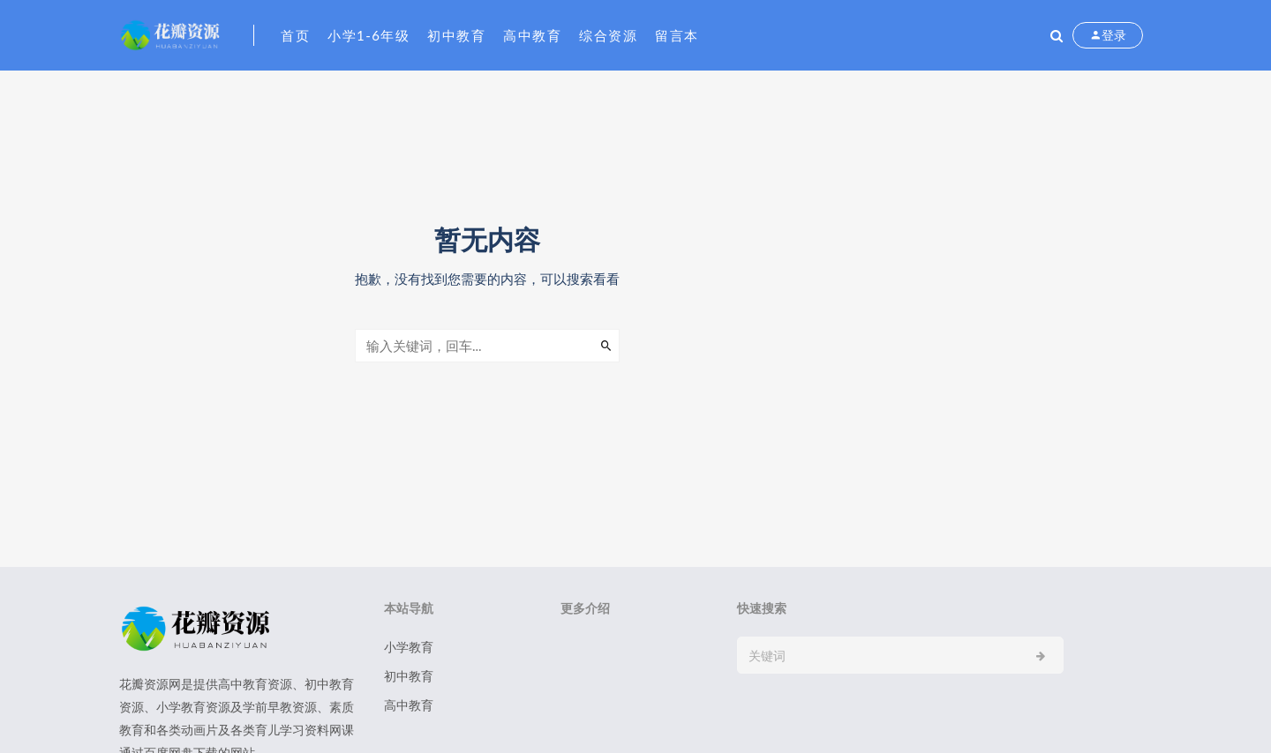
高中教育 (532, 35)
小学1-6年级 (368, 35)
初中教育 (456, 35)
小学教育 (408, 646)
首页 (295, 35)
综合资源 (608, 35)
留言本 (677, 35)
